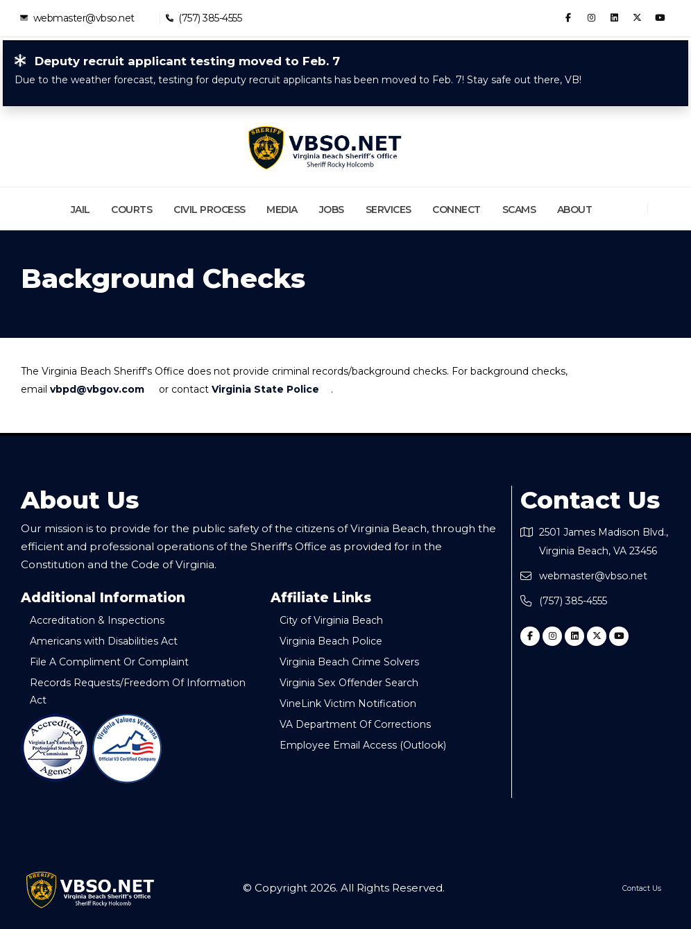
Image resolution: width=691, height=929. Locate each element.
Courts (131, 209)
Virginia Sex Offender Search (362, 682)
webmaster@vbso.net (83, 17)
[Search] (665, 209)
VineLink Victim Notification (358, 703)
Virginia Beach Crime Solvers (362, 661)
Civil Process (209, 209)
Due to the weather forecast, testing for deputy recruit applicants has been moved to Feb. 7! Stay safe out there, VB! (298, 80)
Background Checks (163, 279)
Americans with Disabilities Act (116, 640)
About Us (80, 500)
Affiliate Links (321, 598)
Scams (519, 209)
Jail (80, 209)
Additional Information (103, 598)
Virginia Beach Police (342, 640)
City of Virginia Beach (341, 620)
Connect (456, 209)
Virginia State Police (265, 389)
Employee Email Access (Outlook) (375, 744)
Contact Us (590, 500)
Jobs (331, 209)
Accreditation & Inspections (108, 620)
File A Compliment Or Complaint (123, 661)
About (574, 209)
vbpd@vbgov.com (97, 389)
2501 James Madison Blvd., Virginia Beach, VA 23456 (602, 550)
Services (388, 209)
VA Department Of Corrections (369, 724)
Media (282, 209)
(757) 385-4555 (210, 17)
